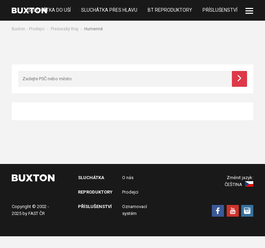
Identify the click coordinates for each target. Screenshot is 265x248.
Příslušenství (220, 10)
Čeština (239, 184)
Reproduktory (95, 192)
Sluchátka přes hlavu (109, 10)
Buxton (18, 29)
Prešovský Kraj (64, 29)
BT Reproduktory (170, 10)
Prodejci (37, 29)
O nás (128, 177)
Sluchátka (91, 177)
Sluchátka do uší (49, 10)
